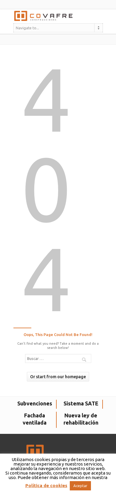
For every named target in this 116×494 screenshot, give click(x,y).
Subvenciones (34, 403)
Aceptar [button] (80, 486)
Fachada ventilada (35, 418)
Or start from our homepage (58, 376)
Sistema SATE (81, 403)
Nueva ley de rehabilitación (81, 418)
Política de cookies (46, 485)
